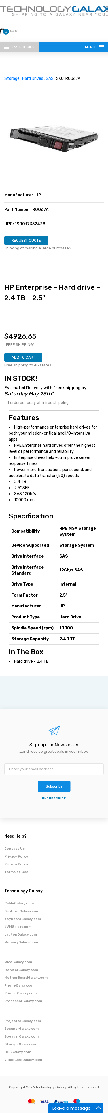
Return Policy (16, 864)
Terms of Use (16, 872)
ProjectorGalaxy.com (22, 1021)
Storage (12, 78)
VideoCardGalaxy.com (23, 1060)
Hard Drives (32, 78)
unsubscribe (54, 798)
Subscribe (54, 786)
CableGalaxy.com (19, 903)
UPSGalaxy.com (17, 1052)
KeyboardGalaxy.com (22, 919)
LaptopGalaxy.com (20, 934)
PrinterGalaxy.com (20, 993)
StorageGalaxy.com (21, 1044)
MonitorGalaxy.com (21, 970)
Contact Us (14, 849)
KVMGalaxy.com (17, 927)
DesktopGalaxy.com (21, 911)
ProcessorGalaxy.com (23, 1001)
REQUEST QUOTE (26, 240)
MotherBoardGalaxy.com (26, 978)
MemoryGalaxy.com (21, 942)
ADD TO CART (23, 357)
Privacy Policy (16, 856)
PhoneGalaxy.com (19, 985)
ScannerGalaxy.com (21, 1029)
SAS (50, 78)
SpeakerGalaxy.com (21, 1036)
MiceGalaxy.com (18, 962)
